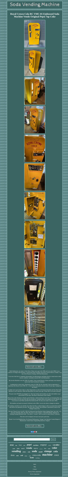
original (43, 445)
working (37, 458)
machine (47, 454)
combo (13, 448)
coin (29, 452)
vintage (48, 451)
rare (24, 445)
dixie (13, 455)
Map (35, 466)
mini (17, 455)
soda (34, 451)
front (20, 445)
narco (36, 448)
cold (21, 455)
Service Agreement (35, 474)
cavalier (56, 445)
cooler (49, 445)
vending (16, 451)
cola (56, 451)
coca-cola (36, 455)
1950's (24, 452)
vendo (29, 448)
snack (23, 448)
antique (26, 455)
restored (41, 448)
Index (34, 464)
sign (16, 445)
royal (30, 455)
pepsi (29, 444)
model (41, 452)
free (45, 448)
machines (36, 445)
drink (12, 445)
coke (54, 447)
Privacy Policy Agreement (34, 471)
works (49, 448)
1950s (18, 448)
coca (56, 455)
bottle (32, 458)
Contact (35, 469)
